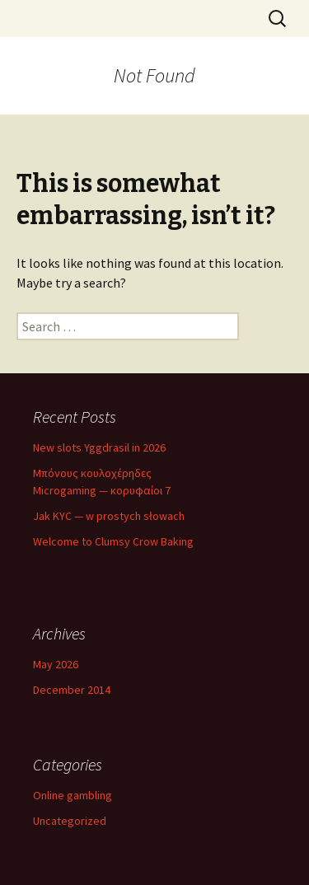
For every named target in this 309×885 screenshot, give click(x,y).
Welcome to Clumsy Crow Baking (113, 541)
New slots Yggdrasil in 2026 (99, 447)
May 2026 (55, 664)
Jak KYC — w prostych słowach (109, 515)
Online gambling (72, 795)
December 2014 (71, 689)
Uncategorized (69, 820)
